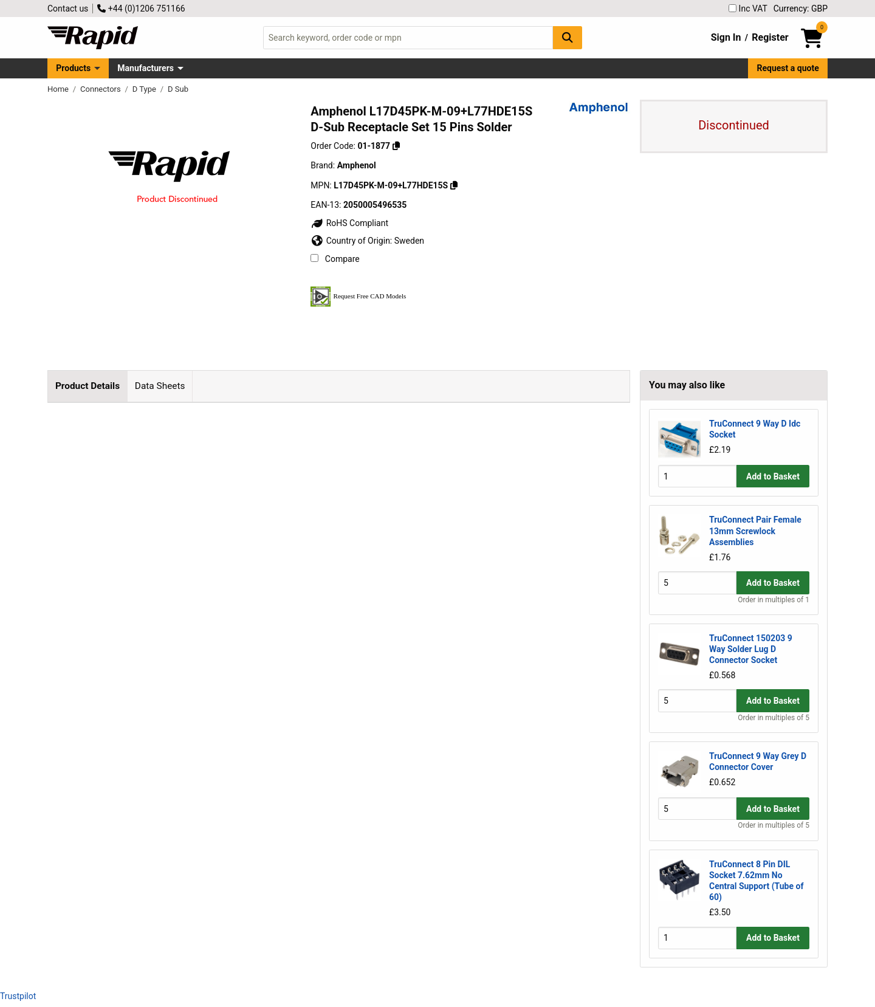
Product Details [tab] (87, 385)
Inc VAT (748, 8)
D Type (145, 89)
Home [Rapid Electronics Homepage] (58, 89)
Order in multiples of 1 (773, 600)
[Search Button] (567, 37)
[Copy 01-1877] (396, 146)
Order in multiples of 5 (773, 717)
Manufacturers (145, 68)
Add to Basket (773, 476)
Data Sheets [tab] (160, 385)
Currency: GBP (801, 8)
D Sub (178, 89)
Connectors (101, 89)
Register (770, 37)
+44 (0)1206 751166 (141, 8)
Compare (335, 259)
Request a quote (788, 68)
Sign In (726, 37)
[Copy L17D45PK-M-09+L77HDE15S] (454, 185)
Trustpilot (18, 996)
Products (73, 68)
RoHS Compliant (349, 223)
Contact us (67, 8)
